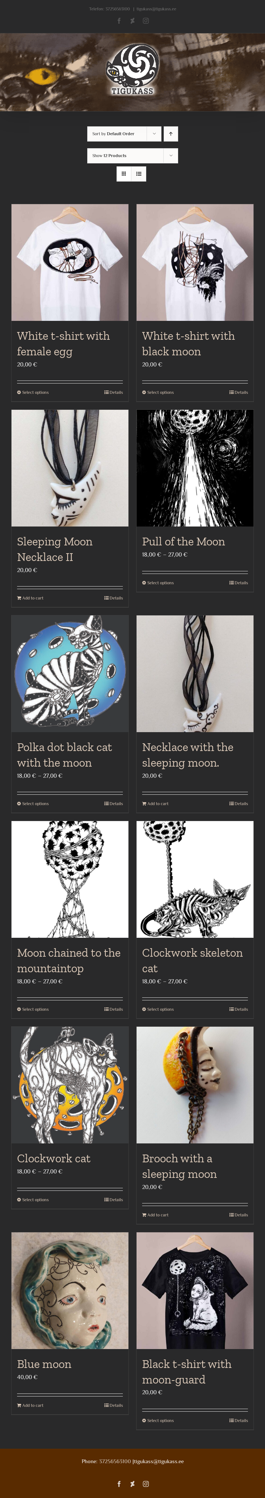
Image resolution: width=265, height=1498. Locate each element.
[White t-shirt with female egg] (70, 262)
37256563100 (117, 8)
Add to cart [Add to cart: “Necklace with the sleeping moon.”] (158, 803)
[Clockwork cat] (70, 1085)
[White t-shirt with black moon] (195, 262)
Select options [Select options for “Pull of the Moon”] (160, 582)
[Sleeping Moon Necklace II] (70, 468)
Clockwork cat (54, 1158)
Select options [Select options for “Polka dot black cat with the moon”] (35, 803)
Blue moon (44, 1364)
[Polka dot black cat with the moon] (70, 673)
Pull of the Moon (183, 541)
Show (109, 155)
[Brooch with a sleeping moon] (195, 1085)
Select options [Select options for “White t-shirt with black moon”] (160, 392)
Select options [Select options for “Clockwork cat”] (35, 1199)
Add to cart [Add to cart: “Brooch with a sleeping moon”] (158, 1215)
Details (116, 392)
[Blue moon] (70, 1290)
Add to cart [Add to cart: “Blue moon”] (32, 1405)
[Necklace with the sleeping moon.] (195, 673)
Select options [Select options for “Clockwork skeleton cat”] (160, 1009)
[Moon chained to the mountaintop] (70, 879)
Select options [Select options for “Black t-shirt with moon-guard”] (160, 1420)
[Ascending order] (171, 134)
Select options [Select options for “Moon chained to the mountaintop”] (35, 1009)
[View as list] (138, 174)
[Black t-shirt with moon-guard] (195, 1290)
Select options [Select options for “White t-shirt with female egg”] (35, 392)
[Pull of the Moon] (195, 468)
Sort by (113, 133)
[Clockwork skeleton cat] (195, 879)
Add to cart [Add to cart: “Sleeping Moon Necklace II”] (32, 598)
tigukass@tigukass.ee (156, 8)
